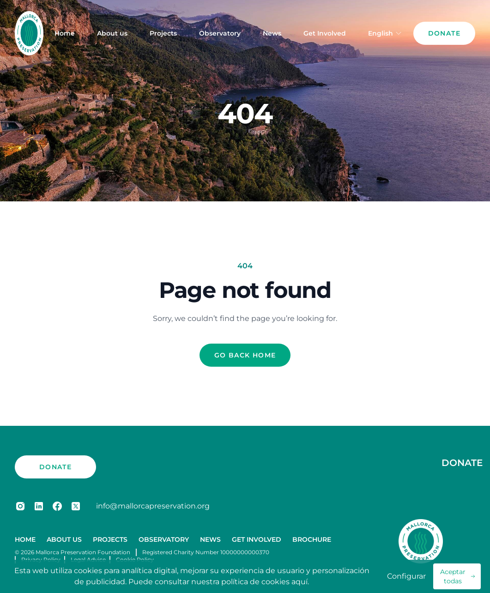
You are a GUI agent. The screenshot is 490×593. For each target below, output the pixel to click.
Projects (163, 33)
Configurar (406, 576)
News (272, 33)
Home (64, 33)
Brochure (311, 539)
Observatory (220, 33)
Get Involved (324, 33)
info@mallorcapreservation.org (153, 506)
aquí (299, 581)
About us (112, 33)
